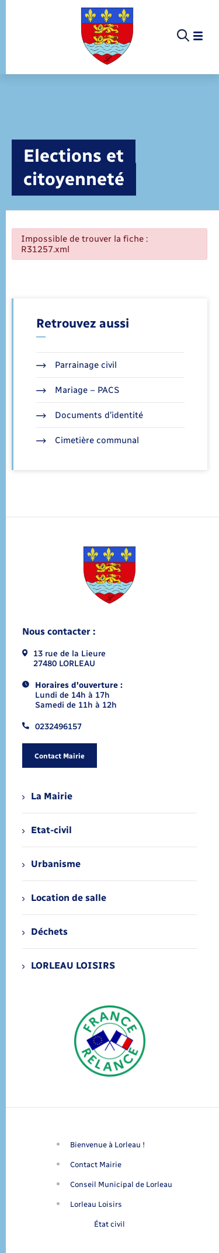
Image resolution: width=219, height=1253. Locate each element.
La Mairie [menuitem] (47, 796)
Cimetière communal (87, 440)
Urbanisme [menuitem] (51, 863)
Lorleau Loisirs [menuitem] (96, 1204)
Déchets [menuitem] (45, 931)
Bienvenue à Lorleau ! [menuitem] (107, 1144)
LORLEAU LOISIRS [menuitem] (68, 965)
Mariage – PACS (77, 390)
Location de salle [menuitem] (64, 897)
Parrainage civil (76, 365)
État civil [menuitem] (109, 1224)
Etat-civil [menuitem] (47, 830)
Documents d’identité (89, 415)
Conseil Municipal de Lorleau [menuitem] (121, 1184)
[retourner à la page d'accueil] (107, 36)
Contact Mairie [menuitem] (95, 1164)
